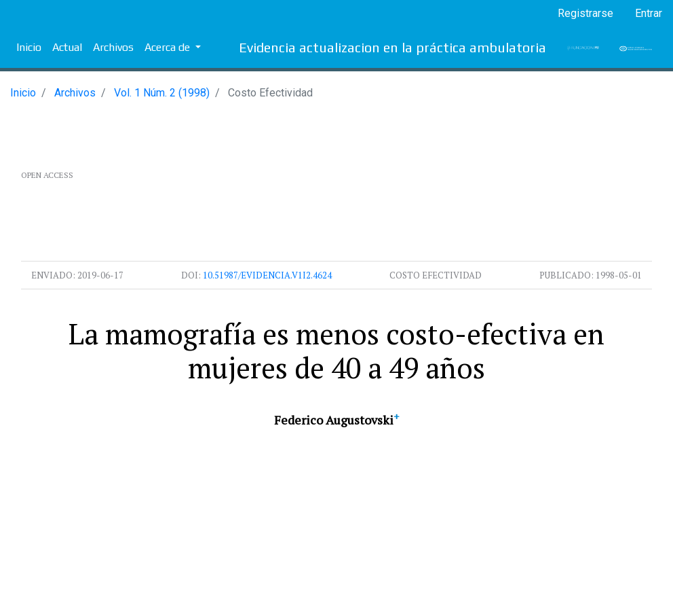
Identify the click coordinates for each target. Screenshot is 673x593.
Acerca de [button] (169, 47)
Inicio (28, 47)
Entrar (648, 13)
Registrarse (585, 13)
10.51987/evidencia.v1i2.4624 (267, 275)
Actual (67, 47)
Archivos (113, 47)
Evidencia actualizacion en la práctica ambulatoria (392, 47)
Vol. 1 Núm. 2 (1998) (162, 92)
